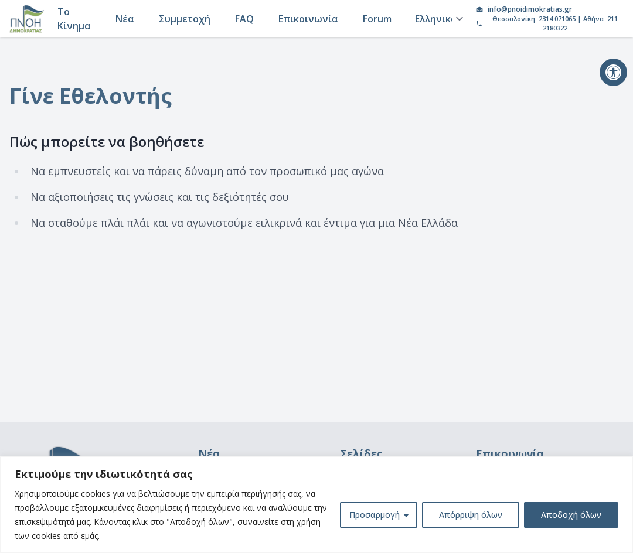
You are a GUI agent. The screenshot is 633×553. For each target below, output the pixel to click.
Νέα (124, 18)
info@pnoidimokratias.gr (530, 9)
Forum (377, 18)
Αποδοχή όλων (571, 514)
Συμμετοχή (184, 18)
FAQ (244, 18)
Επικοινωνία (308, 18)
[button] (613, 72)
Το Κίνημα (74, 18)
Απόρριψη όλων (470, 514)
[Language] (437, 19)
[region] (316, 504)
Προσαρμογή (374, 514)
